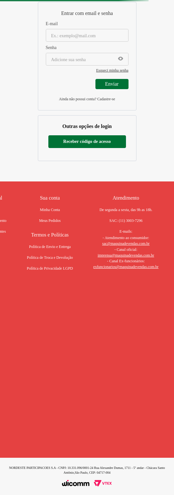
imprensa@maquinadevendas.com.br (126, 255)
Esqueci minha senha (112, 70)
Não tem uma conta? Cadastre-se (87, 100)
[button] (120, 59)
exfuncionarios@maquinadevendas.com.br (125, 267)
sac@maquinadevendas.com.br (126, 243)
